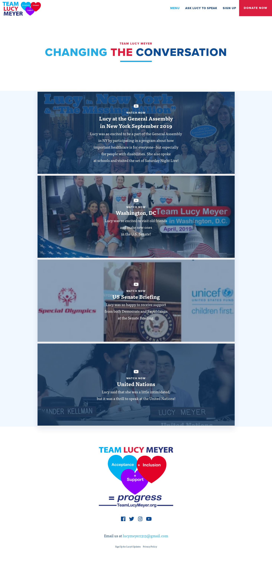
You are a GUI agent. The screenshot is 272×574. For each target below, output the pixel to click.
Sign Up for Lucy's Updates (128, 549)
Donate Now (255, 8)
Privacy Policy (150, 549)
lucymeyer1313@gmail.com (145, 538)
